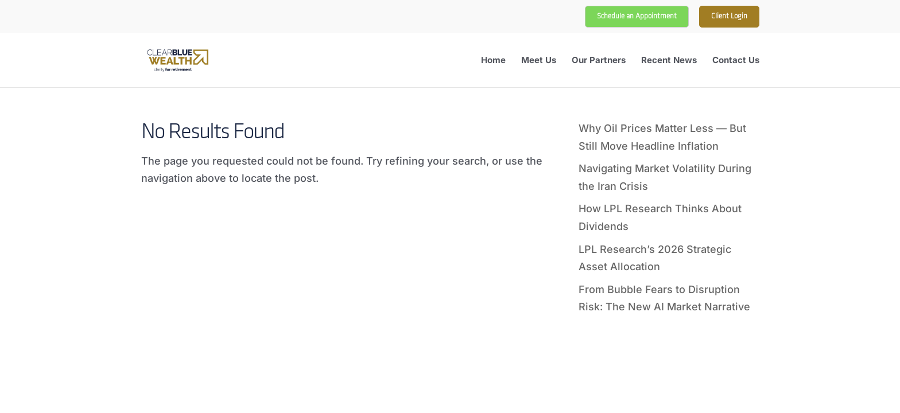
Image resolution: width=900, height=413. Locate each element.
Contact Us (735, 60)
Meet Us (538, 60)
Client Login (729, 16)
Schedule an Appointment (637, 16)
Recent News (669, 60)
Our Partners (599, 60)
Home (493, 60)
